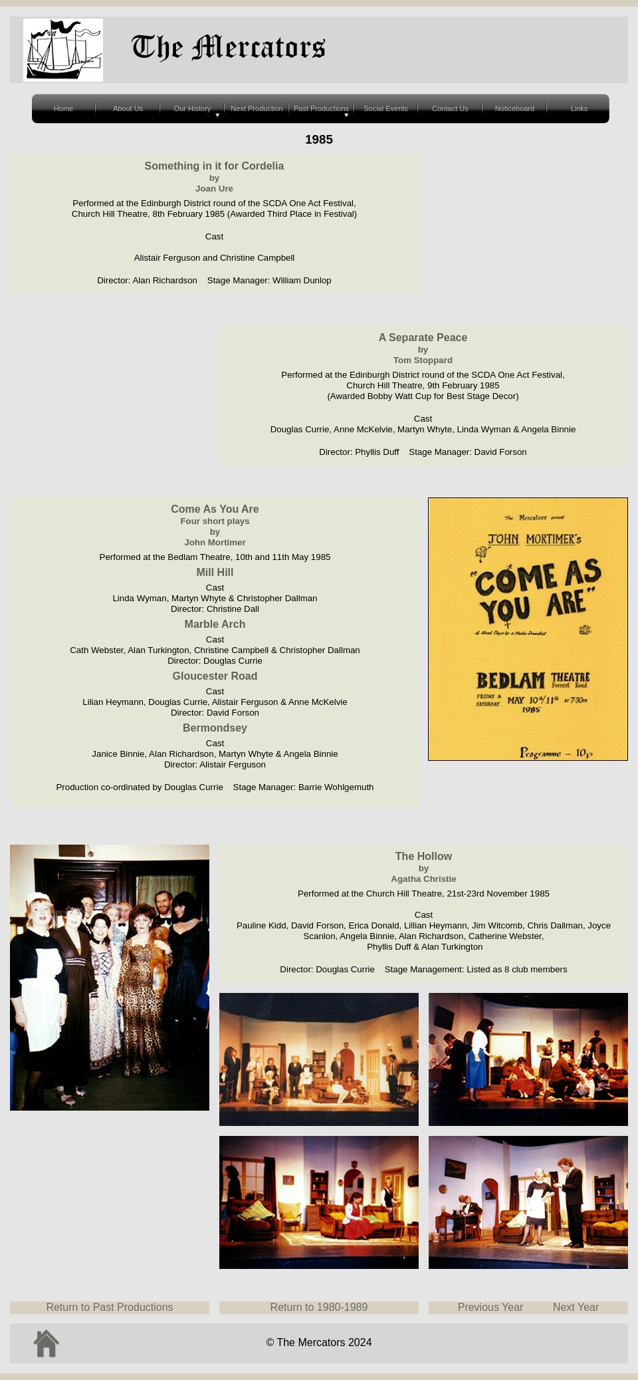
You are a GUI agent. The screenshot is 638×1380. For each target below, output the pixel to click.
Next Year (576, 1307)
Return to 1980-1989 (319, 1307)
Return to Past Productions (109, 1307)
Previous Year (491, 1307)
